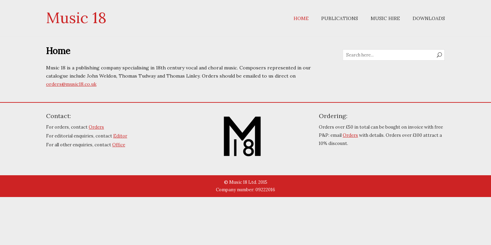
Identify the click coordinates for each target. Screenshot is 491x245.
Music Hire (385, 18)
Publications (339, 18)
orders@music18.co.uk (71, 84)
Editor (120, 136)
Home (301, 18)
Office (118, 145)
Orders (96, 127)
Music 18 (76, 17)
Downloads (429, 18)
